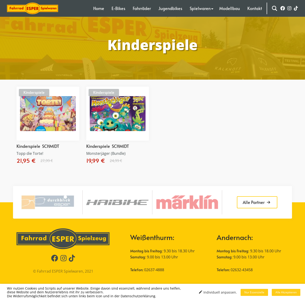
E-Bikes (118, 8)
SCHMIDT (50, 146)
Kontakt (254, 8)
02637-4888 (154, 269)
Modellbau (229, 8)
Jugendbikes (170, 8)
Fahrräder (142, 8)
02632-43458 (242, 269)
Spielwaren (200, 8)
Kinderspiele (34, 92)
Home (98, 8)
